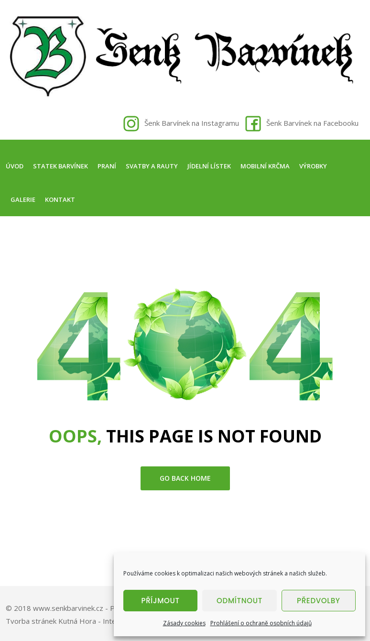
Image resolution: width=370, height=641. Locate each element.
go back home (185, 478)
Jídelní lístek (209, 166)
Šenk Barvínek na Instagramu (191, 123)
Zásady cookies (184, 623)
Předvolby (318, 601)
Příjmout (160, 601)
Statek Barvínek (60, 166)
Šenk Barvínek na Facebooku (312, 123)
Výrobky (313, 166)
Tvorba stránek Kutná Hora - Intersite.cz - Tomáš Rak (94, 621)
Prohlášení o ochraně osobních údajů (261, 623)
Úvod (14, 166)
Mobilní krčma (265, 166)
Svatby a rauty (152, 166)
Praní (107, 166)
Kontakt (60, 199)
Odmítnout (239, 601)
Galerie (23, 199)
